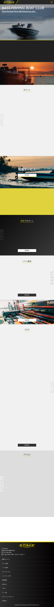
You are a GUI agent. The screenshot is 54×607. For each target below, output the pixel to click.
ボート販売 (5, 563)
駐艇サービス (5, 559)
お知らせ (4, 584)
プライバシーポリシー (8, 596)
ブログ (4, 588)
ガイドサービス (6, 571)
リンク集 (4, 592)
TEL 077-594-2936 (6, 552)
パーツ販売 (5, 567)
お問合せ (4, 600)
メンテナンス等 (6, 576)
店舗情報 (4, 580)
